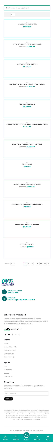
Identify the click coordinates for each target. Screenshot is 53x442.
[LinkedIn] (15, 334)
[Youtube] (8, 334)
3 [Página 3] (32, 264)
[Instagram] (12, 334)
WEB (27, 22)
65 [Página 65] (37, 264)
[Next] (48, 263)
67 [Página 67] (45, 264)
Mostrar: (7, 15)
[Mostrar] (12, 14)
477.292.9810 (12, 292)
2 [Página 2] (28, 264)
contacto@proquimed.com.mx (21, 299)
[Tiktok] (19, 334)
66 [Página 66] (41, 264)
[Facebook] (5, 334)
